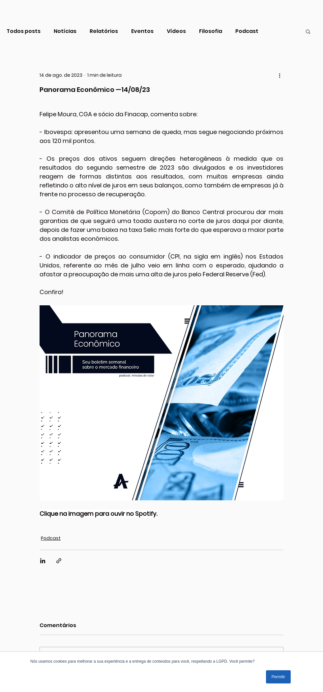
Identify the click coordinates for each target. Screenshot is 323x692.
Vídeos (176, 31)
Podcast (246, 31)
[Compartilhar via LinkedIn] (43, 561)
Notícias (65, 31)
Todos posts (24, 31)
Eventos (142, 31)
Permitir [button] (278, 677)
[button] (308, 31)
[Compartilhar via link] (59, 561)
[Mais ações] (279, 75)
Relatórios (104, 31)
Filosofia (210, 31)
